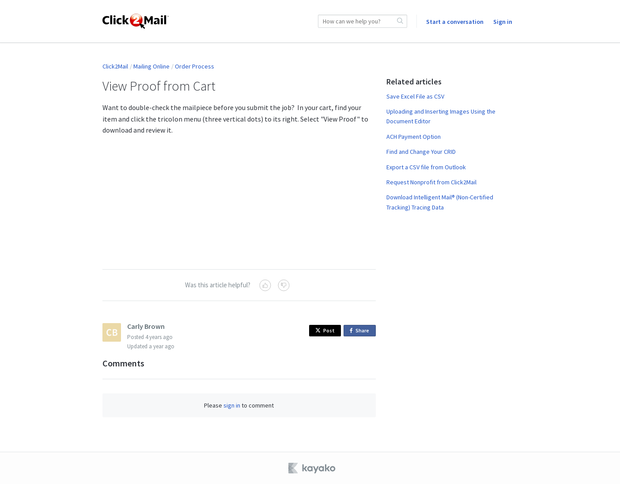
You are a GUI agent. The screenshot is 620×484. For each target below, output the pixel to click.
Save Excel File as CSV (415, 96)
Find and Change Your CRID (421, 152)
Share (361, 330)
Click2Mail (115, 66)
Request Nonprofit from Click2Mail (431, 182)
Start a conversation (455, 22)
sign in (231, 405)
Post (325, 330)
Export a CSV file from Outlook (426, 167)
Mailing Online (151, 66)
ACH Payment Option (413, 137)
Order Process (194, 66)
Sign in (502, 22)
